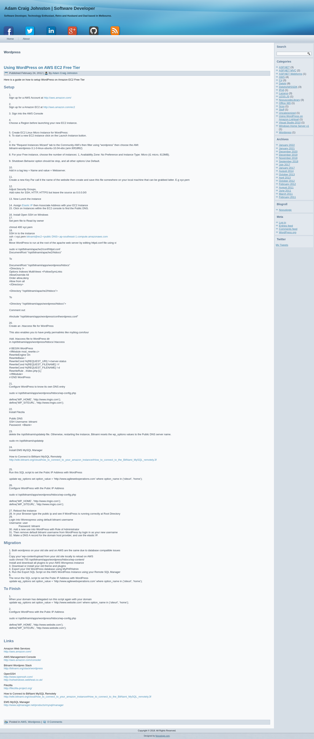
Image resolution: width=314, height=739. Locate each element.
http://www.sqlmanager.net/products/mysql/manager (33, 705)
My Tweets (282, 244)
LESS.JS (284, 96)
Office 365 (285, 103)
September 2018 (288, 161)
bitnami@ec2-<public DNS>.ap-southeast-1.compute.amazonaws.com (67, 236)
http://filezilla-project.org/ (18, 688)
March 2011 (286, 193)
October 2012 (287, 180)
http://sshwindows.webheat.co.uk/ (23, 679)
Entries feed (286, 225)
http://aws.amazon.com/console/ (22, 659)
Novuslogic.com (163, 736)
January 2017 (287, 167)
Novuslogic (285, 209)
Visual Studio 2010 (290, 122)
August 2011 (286, 187)
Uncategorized (287, 112)
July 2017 (284, 164)
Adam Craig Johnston (64, 73)
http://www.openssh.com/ (18, 676)
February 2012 (287, 184)
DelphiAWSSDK (288, 86)
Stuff (281, 109)
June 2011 (285, 190)
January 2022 (287, 144)
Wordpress (34, 721)
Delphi (282, 83)
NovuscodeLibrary (289, 99)
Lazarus (283, 93)
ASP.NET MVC (287, 70)
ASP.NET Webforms (290, 73)
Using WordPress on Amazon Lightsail (291, 118)
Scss (282, 106)
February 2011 (287, 197)
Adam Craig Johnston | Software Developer (49, 8)
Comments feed (288, 228)
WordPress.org (287, 232)
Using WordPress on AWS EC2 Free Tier (42, 67)
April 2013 (285, 177)
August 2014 (286, 171)
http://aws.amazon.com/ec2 (59, 107)
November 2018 (288, 158)
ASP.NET (284, 67)
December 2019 (288, 154)
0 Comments (54, 721)
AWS (23, 721)
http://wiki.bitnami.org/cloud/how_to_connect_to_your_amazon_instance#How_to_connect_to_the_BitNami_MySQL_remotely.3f (83, 459)
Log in (282, 222)
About (26, 38)
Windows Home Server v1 (294, 125)
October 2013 (287, 174)
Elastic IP (27, 205)
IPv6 (281, 90)
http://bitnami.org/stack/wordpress (23, 668)
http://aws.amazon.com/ (57, 97)
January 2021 (287, 148)
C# (280, 80)
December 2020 (288, 151)
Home (10, 38)
